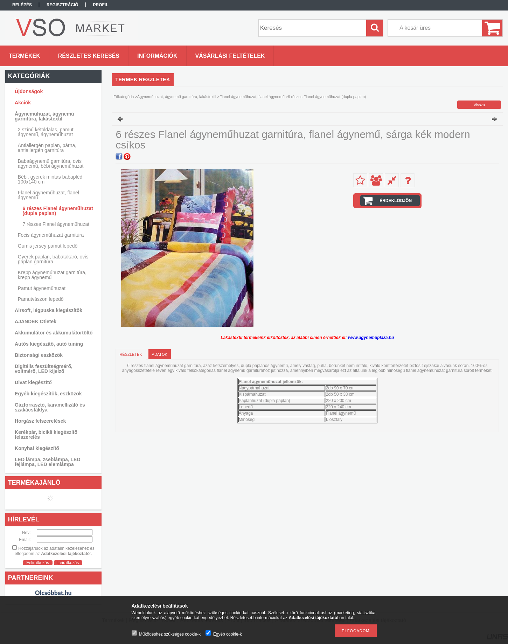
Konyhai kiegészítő (37, 448)
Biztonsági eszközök (39, 355)
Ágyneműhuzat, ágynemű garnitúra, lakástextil (176, 97)
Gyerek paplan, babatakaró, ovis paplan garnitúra (53, 259)
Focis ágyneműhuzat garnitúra (51, 235)
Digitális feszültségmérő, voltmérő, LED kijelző (43, 368)
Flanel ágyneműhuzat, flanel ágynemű (252, 97)
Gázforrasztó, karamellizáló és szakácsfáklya (50, 407)
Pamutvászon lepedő (41, 299)
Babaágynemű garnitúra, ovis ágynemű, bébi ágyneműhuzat (51, 163)
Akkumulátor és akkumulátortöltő (54, 332)
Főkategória (123, 97)
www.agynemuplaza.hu (371, 337)
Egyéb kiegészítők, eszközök (48, 393)
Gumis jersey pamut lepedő (47, 246)
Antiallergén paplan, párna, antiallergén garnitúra (47, 148)
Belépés (22, 4)
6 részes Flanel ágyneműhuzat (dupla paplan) (57, 211)
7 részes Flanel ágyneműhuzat (55, 224)
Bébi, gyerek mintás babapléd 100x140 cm (50, 179)
